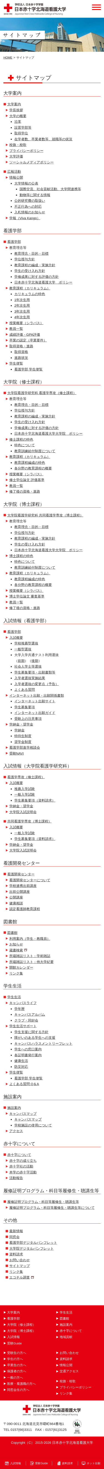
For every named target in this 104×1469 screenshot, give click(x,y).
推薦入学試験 (24, 789)
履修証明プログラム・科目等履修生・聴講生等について (52, 1208)
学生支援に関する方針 (31, 1032)
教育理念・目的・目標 (31, 253)
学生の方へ (15, 1359)
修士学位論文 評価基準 (26, 480)
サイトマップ (19, 1266)
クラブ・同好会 (26, 1020)
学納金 (19, 730)
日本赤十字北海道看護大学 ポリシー (43, 282)
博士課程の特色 (21, 556)
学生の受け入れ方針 (29, 271)
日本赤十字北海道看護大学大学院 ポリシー (48, 433)
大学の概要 (17, 116)
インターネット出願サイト (34, 701)
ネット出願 (93, 1463)
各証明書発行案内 (28, 1055)
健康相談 (16, 903)
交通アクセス (69, 1371)
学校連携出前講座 (23, 886)
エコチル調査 (19, 1277)
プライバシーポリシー (26, 151)
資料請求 (16, 1254)
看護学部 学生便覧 (28, 369)
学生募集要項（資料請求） (34, 800)
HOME (7, 57)
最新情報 (16, 1231)
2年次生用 (22, 305)
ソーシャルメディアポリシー (31, 162)
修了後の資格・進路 (24, 491)
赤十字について (19, 1155)
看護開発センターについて (29, 880)
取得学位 (21, 133)
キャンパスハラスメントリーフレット (43, 1043)
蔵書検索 (16, 950)
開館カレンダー (21, 967)
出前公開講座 (19, 892)
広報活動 (14, 171)
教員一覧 (16, 329)
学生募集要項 (24, 707)
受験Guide (14, 1343)
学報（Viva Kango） (24, 218)
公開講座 (16, 897)
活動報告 (16, 1178)
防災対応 (21, 1067)
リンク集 (16, 973)
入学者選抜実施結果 (29, 678)
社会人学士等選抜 (28, 666)
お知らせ (16, 944)
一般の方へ (15, 1377)
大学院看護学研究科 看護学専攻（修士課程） (41, 393)
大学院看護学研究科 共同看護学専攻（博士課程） (45, 515)
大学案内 (14, 104)
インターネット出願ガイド (34, 713)
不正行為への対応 (28, 206)
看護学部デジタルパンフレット (33, 1242)
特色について (24, 445)
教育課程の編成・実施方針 (34, 265)
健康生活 (21, 1061)
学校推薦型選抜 (26, 643)
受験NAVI (16, 753)
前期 (21, 661)
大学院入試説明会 (23, 812)
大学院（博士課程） (21, 1331)
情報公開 (16, 177)
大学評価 (16, 156)
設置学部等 (22, 127)
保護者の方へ (16, 1371)
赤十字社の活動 (21, 1166)
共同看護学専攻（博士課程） (29, 821)
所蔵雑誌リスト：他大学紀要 (31, 962)
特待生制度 (22, 736)
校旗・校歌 (17, 145)
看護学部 (14, 242)
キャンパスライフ (23, 1003)
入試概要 (16, 637)
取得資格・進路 (21, 346)
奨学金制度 (22, 742)
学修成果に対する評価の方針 (36, 277)
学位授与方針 (24, 259)
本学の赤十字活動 (23, 1172)
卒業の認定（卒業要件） (28, 340)
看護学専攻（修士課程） (26, 777)
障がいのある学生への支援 (34, 1037)
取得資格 (21, 352)
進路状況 (21, 358)
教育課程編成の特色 (29, 462)
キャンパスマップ (23, 1114)
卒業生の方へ (16, 1365)
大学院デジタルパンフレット (31, 1248)
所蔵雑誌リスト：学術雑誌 (29, 956)
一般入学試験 (24, 794)
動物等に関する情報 (35, 195)
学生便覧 (16, 363)
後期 (34, 661)
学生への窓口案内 (28, 1049)
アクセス (16, 1131)
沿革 (17, 121)
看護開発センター (21, 874)
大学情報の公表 (26, 183)
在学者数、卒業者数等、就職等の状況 (43, 139)
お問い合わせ (19, 1260)
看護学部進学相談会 (24, 747)
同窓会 (14, 1237)
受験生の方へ (16, 1353)
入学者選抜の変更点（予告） (36, 684)
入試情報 (13, 1337)
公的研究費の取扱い (29, 200)
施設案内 (14, 1108)
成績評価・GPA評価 (24, 334)
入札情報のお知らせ (29, 212)
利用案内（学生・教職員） (29, 939)
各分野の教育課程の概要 (33, 468)
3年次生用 (22, 311)
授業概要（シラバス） (26, 323)
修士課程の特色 (21, 439)
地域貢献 (66, 1337)
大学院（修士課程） (21, 1324)
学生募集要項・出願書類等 (34, 672)
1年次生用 (22, 300)
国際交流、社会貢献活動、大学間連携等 (50, 189)
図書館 (12, 933)
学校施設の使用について (33, 1125)
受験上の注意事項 (28, 719)
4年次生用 (22, 317)
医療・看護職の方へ (21, 1383)
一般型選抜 (22, 649)
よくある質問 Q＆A (24, 1084)
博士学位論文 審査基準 (26, 596)
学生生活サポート (23, 1026)
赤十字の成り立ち (23, 1161)
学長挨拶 (16, 110)
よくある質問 (24, 689)
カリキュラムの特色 (29, 294)
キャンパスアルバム (29, 1014)
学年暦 (19, 1009)
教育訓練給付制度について (34, 451)
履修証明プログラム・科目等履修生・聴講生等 (43, 1202)
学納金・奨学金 (21, 724)
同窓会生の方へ (18, 1390)
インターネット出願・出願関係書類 (36, 695)
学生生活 (14, 997)
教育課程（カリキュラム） (29, 288)
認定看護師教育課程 (24, 909)
